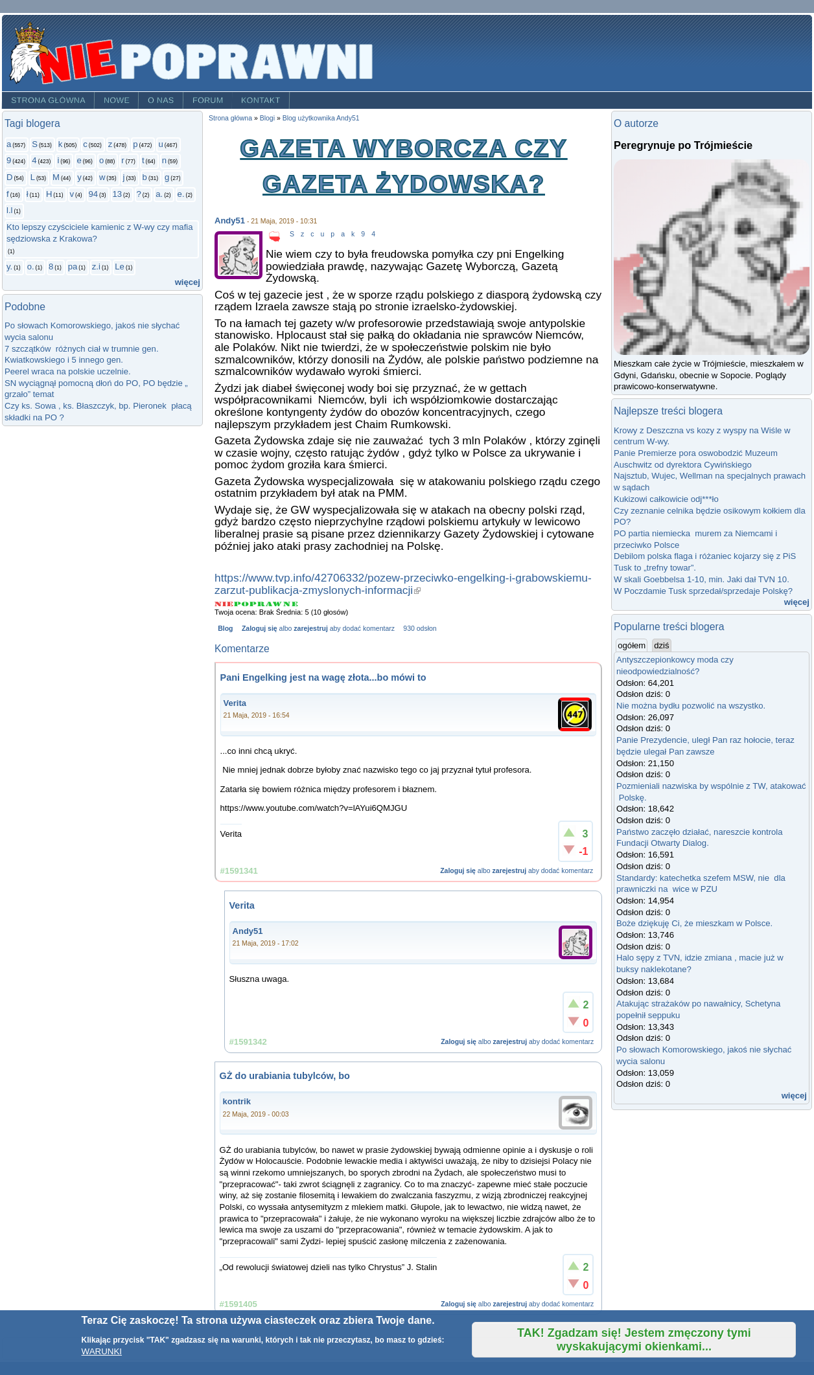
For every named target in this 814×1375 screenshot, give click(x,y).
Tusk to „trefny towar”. (655, 568)
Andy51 (230, 220)
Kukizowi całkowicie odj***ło (666, 499)
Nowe (117, 100)
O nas (161, 100)
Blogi (267, 118)
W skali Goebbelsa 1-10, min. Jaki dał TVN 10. (701, 579)
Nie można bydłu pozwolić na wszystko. (690, 705)
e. (181, 194)
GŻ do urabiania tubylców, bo (285, 1076)
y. (9, 266)
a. (159, 194)
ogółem (632, 645)
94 (94, 194)
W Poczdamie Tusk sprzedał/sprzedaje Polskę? (703, 591)
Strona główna (48, 100)
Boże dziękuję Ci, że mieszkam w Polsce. (694, 923)
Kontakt (261, 100)
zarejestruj (310, 628)
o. (30, 266)
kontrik (237, 1101)
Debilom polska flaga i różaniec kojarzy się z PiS (705, 556)
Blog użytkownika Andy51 (321, 118)
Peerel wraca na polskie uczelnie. (68, 371)
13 (117, 194)
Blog (225, 628)
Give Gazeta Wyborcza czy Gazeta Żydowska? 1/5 (224, 604)
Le (119, 266)
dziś (661, 645)
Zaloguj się (259, 628)
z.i (96, 266)
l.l (9, 210)
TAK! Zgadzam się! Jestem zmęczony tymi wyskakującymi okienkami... (634, 1339)
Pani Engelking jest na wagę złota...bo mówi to (323, 677)
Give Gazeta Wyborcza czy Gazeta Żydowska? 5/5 (290, 604)
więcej (187, 282)
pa (73, 266)
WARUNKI (102, 1351)
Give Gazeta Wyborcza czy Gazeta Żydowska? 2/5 (242, 604)
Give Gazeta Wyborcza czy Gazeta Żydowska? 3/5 (258, 604)
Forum (208, 100)
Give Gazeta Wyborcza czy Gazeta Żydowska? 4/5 (274, 604)
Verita (235, 703)
